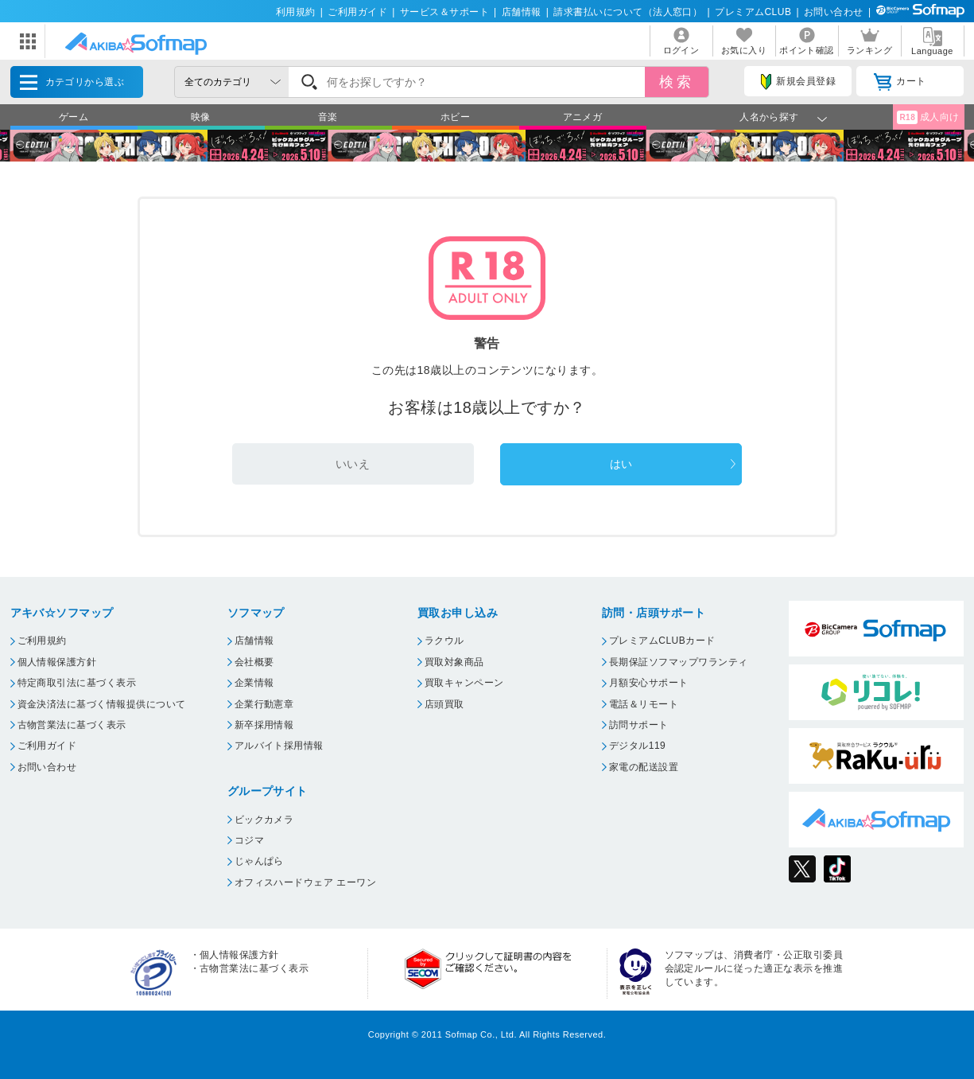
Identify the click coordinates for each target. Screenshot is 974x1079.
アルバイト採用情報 (279, 745)
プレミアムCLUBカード (662, 640)
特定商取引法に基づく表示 (77, 682)
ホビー (455, 117)
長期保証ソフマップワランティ (678, 662)
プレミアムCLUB (753, 12)
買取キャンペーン (464, 682)
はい (621, 464)
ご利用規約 (42, 640)
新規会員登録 (798, 82)
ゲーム (73, 117)
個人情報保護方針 (57, 662)
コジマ (249, 840)
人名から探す (769, 117)
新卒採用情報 (264, 724)
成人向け (928, 117)
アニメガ (583, 117)
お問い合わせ (833, 12)
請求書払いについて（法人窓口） (627, 12)
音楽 (328, 117)
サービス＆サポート (444, 12)
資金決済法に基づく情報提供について (101, 704)
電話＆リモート (643, 704)
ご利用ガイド (357, 12)
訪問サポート (639, 724)
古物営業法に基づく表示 (71, 724)
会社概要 (254, 662)
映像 (201, 117)
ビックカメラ (264, 819)
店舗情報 (521, 12)
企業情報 (254, 682)
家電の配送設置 (643, 767)
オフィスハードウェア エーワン (306, 882)
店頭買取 (444, 704)
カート (899, 82)
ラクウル (444, 640)
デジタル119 (637, 745)
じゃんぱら (259, 861)
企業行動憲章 (264, 704)
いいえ (353, 464)
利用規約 (296, 12)
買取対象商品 (454, 662)
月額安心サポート (649, 682)
